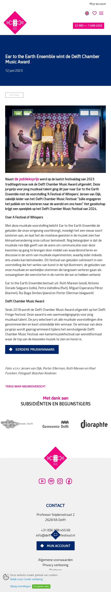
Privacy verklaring (55, 552)
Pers (55, 563)
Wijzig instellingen (20, 586)
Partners (55, 557)
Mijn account (98, 3)
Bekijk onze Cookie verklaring (26, 579)
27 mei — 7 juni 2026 (88, 25)
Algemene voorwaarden (55, 547)
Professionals (56, 568)
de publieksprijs (26, 166)
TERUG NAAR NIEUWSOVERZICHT (25, 374)
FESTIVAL (14, 83)
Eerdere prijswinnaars (34, 337)
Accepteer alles (41, 586)
